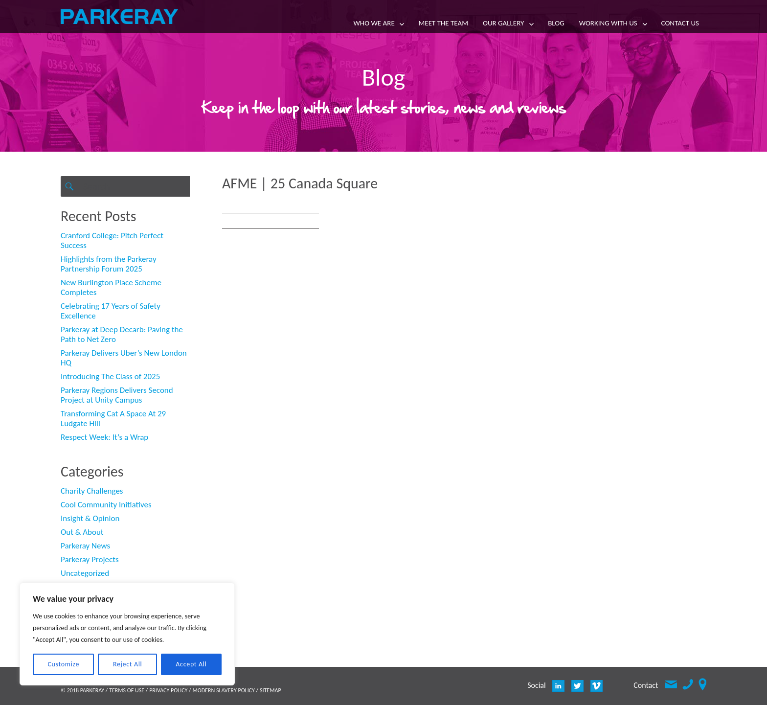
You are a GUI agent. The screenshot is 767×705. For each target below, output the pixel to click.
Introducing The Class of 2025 (110, 376)
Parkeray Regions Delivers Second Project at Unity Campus (117, 395)
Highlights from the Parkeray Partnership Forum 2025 (109, 264)
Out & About (82, 532)
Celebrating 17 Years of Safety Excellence (110, 311)
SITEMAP (270, 690)
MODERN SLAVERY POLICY (223, 690)
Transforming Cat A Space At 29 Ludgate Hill (113, 419)
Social (536, 685)
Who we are (374, 23)
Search (69, 196)
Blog (556, 23)
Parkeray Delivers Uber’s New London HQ (124, 358)
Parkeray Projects (90, 559)
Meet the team (443, 23)
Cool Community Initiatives (106, 505)
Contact (645, 685)
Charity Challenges (92, 491)
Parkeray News (85, 546)
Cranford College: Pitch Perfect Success (112, 240)
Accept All (191, 664)
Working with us (608, 23)
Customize (63, 664)
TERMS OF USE (126, 690)
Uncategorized (85, 573)
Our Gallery (503, 23)
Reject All (127, 664)
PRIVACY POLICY (168, 690)
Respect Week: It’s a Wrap (104, 437)
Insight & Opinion (90, 518)
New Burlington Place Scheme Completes (111, 287)
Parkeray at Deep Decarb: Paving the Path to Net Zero (122, 334)
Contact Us (680, 23)
